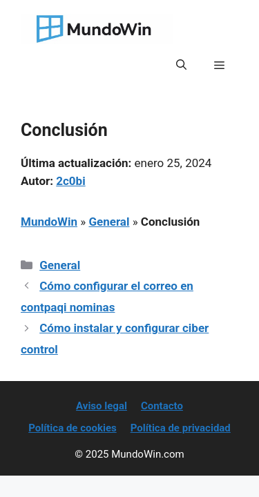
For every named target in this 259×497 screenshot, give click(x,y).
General (108, 221)
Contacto (162, 406)
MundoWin (49, 221)
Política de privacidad (181, 428)
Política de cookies (72, 428)
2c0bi (70, 181)
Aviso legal (101, 406)
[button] (181, 65)
